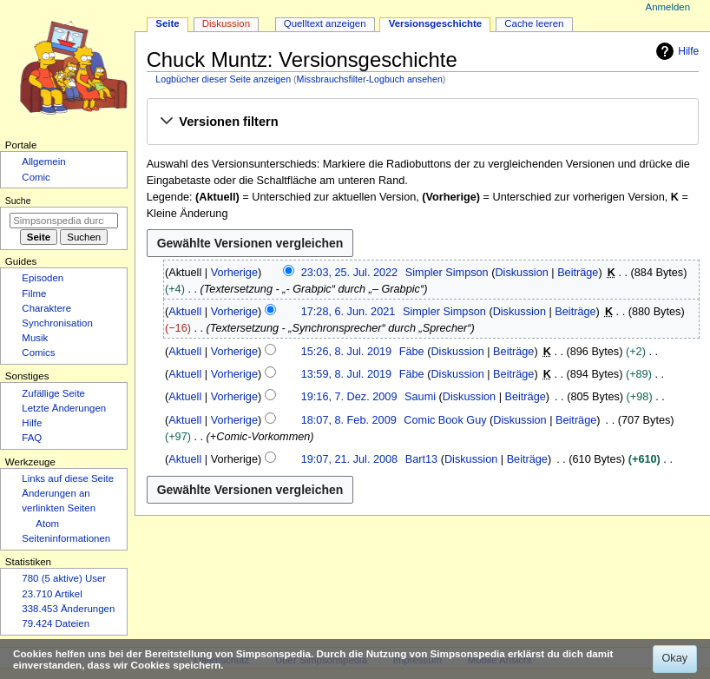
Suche (18, 200)
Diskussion (521, 273)
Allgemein (43, 161)
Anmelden (668, 7)
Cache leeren (533, 23)
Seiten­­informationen (66, 538)
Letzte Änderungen (64, 408)
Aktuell (184, 312)
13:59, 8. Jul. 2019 (346, 374)
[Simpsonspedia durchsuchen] (64, 220)
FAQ (32, 437)
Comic (35, 177)
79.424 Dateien (55, 623)
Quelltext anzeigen (325, 23)
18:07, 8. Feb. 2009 (349, 420)
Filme (34, 293)
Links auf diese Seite (68, 478)
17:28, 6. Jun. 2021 (348, 312)
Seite (167, 23)
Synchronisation (57, 323)
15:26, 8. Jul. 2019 (346, 352)
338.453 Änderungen (68, 608)
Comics (38, 352)
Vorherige (234, 273)
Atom (47, 523)
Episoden (42, 278)
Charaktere (46, 308)
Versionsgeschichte (436, 23)
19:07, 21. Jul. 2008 (349, 459)
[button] (422, 122)
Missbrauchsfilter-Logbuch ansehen (370, 79)
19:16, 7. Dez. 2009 (349, 397)
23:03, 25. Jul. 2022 (349, 273)
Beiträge (577, 273)
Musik (35, 338)
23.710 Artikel (52, 594)
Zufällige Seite (53, 393)
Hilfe (675, 51)
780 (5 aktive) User (64, 578)
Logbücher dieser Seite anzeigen (223, 79)
